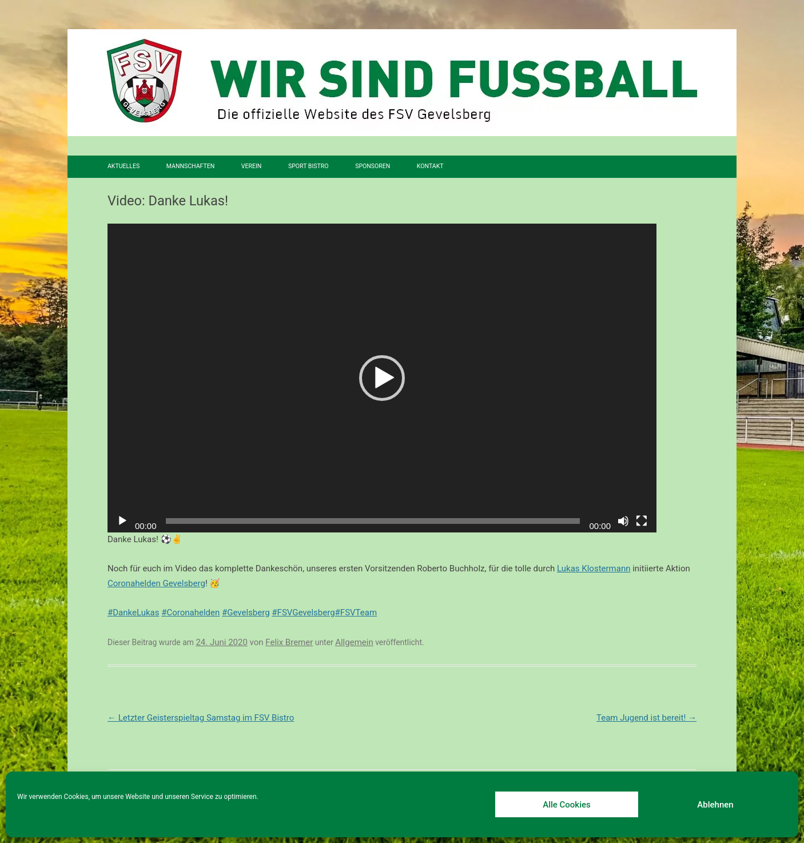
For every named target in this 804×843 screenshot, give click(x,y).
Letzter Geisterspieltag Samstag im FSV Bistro (201, 718)
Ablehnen (715, 805)
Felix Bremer (289, 642)
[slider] (373, 521)
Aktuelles (124, 166)
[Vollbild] (641, 521)
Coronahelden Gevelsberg (156, 583)
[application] (382, 378)
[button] (382, 378)
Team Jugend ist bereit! (646, 718)
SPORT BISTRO (308, 166)
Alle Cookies (567, 805)
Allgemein (354, 642)
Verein (251, 166)
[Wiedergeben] (122, 521)
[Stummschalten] (623, 521)
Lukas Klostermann (593, 568)
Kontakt (430, 166)
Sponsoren (372, 166)
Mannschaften (190, 166)
